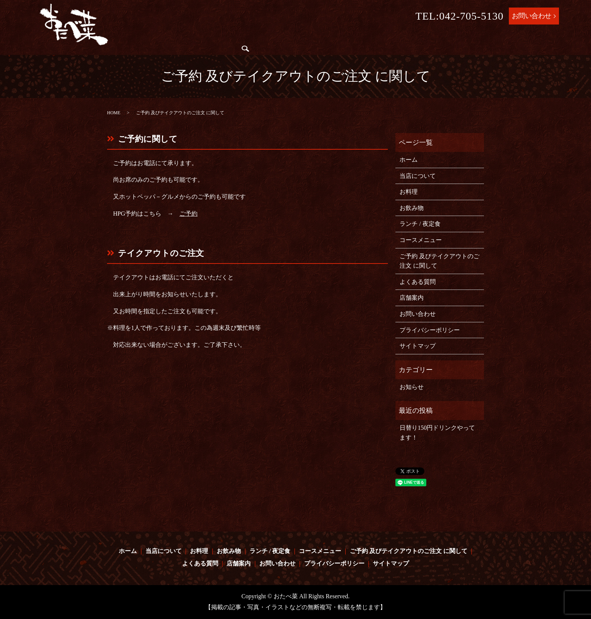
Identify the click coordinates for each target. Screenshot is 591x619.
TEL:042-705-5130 (459, 16)
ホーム (159, 39)
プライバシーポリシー (430, 330)
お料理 (226, 39)
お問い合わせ (531, 16)
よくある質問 (525, 39)
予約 (191, 213)
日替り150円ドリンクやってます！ (437, 432)
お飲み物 (253, 39)
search (185, 53)
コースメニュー (342, 39)
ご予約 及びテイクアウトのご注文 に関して (435, 39)
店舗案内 (162, 53)
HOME (113, 112)
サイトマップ (418, 346)
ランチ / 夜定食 (293, 39)
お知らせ (412, 387)
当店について (193, 39)
